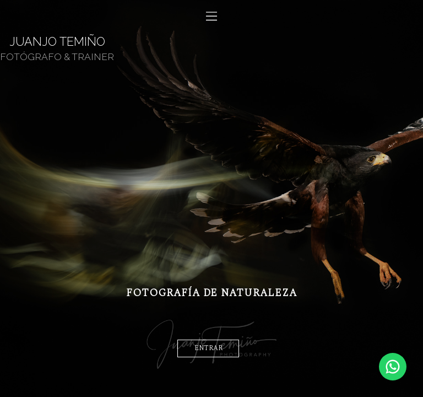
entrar (208, 348)
